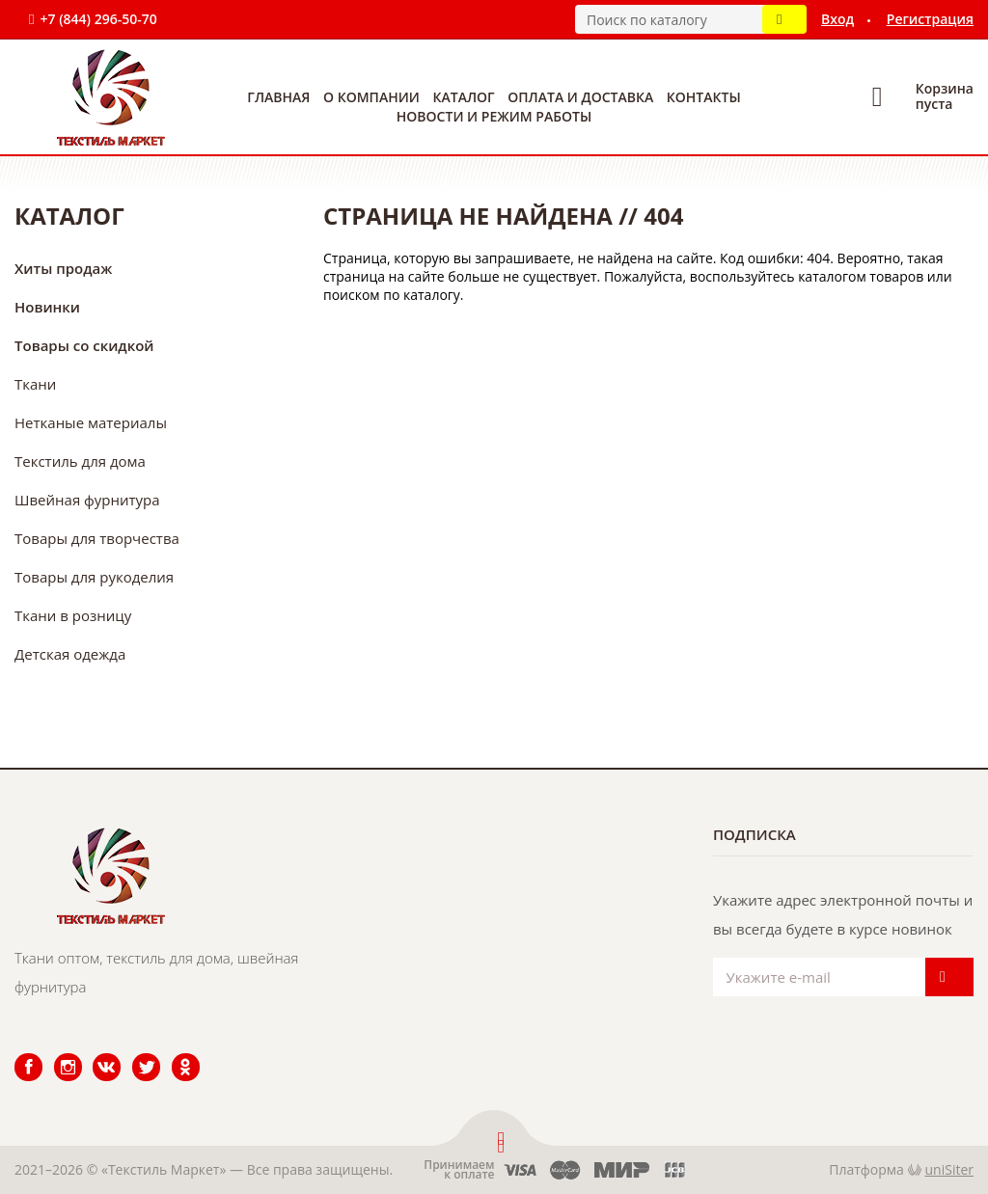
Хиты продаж (63, 268)
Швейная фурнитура (87, 499)
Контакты (704, 97)
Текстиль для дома (80, 461)
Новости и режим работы (494, 116)
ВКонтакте (95, 1053)
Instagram (56, 1053)
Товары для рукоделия (94, 576)
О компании (371, 97)
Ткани (35, 383)
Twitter (133, 1053)
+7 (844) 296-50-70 (98, 19)
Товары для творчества (96, 538)
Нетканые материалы (90, 422)
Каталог (464, 97)
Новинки (47, 306)
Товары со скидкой (84, 345)
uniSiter (949, 1169)
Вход (837, 19)
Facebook (16, 1053)
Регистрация (930, 19)
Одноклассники (175, 1053)
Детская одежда (69, 654)
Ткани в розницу (72, 615)
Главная (278, 97)
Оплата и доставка (580, 97)
